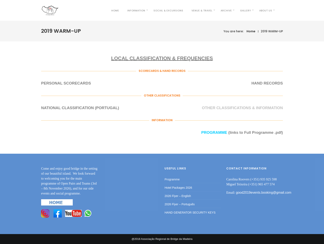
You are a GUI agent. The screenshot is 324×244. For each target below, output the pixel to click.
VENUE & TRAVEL (207, 10)
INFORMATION (141, 10)
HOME (120, 10)
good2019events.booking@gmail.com (263, 192)
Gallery (250, 10)
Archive (231, 10)
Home (251, 31)
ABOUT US (270, 10)
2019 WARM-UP (272, 31)
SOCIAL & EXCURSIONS (173, 10)
